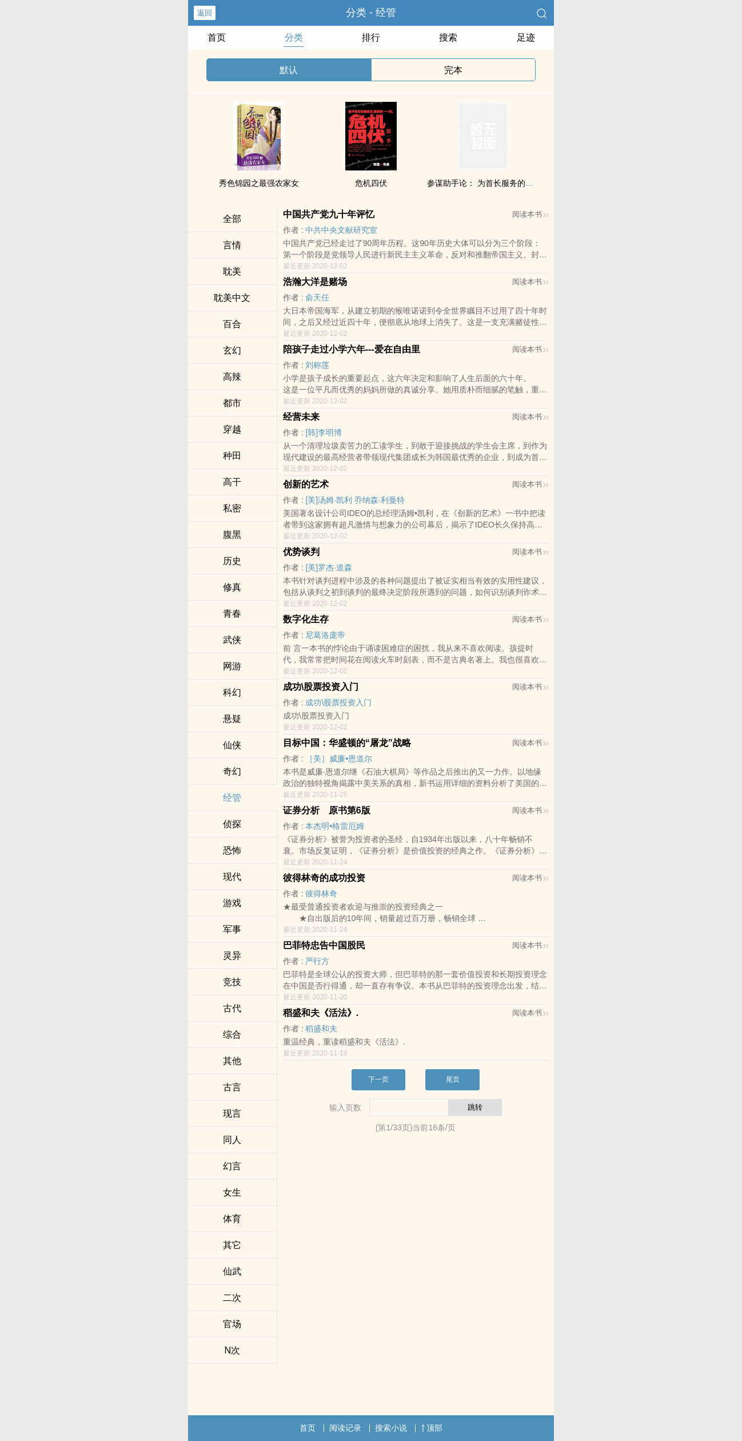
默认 (289, 70)
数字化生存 (306, 619)
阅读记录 (345, 1427)
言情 (232, 245)
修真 (232, 587)
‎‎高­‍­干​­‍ (232, 482)
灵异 (232, 955)
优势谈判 (301, 552)
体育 (232, 1219)
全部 (232, 219)
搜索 (448, 37)
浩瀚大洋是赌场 (315, 282)
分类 (294, 37)
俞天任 (317, 297)
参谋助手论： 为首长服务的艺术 (484, 183)
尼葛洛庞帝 (325, 635)
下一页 (378, 1079)
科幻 (232, 692)
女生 (232, 1192)
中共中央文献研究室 (341, 230)
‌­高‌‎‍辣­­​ (232, 377)
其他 (232, 1061)
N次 (233, 1350)
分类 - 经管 (371, 12)
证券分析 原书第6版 (326, 810)
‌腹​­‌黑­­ (232, 534)
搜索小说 (391, 1427)
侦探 (232, 824)
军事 (232, 929)
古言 (232, 1087)
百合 (232, 324)
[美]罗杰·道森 (328, 567)
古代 (232, 1008)
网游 (232, 666)
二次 (232, 1298)
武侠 (232, 640)
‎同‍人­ (232, 1140)
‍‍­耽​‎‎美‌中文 (232, 298)
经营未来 (301, 417)
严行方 (317, 961)
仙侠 (232, 745)
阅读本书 (530, 214)
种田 (232, 456)
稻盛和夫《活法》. (320, 1013)
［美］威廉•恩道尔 (338, 758)
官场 (232, 1324)
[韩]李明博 (323, 432)
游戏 (232, 903)
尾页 (453, 1079)
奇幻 (232, 771)
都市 (232, 403)
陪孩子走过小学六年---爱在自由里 (351, 349)
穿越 (232, 429)
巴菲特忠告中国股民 (324, 945)
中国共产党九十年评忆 (328, 214)
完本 (453, 70)
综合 (232, 1034)
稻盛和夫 (321, 1028)
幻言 (232, 1166)
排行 (371, 37)
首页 (217, 37)
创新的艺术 (306, 484)
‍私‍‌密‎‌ (232, 508)
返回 (204, 13)
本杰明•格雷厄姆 (334, 826)
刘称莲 (317, 365)
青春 (232, 613)
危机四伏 (371, 183)
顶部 (431, 1427)
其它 (232, 1245)
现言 (232, 1113)
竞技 (232, 982)
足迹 (526, 37)
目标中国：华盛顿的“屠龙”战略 (347, 743)
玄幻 (232, 350)
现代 (232, 877)
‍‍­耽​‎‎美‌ (232, 271)
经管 (232, 798)
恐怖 (232, 850)
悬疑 (232, 719)
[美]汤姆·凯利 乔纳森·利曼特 (354, 500)
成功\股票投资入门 (320, 687)
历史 (232, 561)
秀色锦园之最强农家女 (259, 183)
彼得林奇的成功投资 (324, 878)
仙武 (232, 1271)
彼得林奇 (321, 893)
